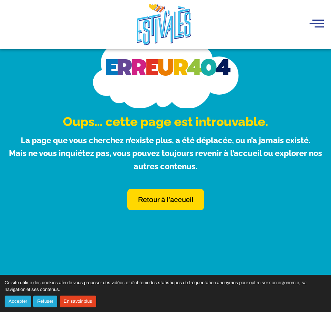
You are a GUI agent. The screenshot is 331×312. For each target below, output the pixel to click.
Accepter (18, 301)
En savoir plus (78, 301)
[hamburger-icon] (316, 24)
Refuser (45, 301)
